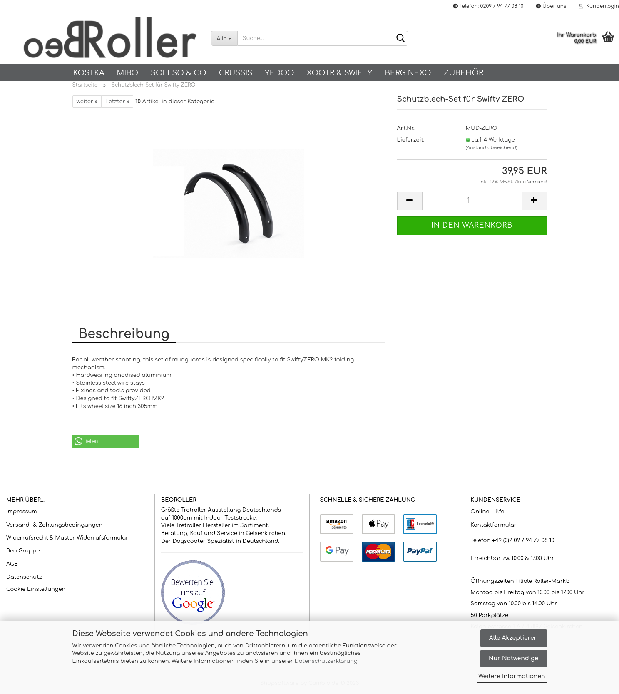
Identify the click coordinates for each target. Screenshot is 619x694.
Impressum (21, 512)
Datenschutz (24, 577)
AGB (12, 564)
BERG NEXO (408, 73)
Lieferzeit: (411, 140)
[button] (105, 441)
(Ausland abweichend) (491, 147)
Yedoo (279, 73)
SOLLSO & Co (178, 73)
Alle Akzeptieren (513, 638)
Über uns (551, 6)
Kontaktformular (493, 525)
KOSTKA (88, 73)
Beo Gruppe (23, 551)
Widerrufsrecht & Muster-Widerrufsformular (67, 538)
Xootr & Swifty (340, 73)
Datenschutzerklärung (326, 661)
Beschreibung (124, 334)
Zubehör (464, 73)
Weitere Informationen (511, 676)
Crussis (235, 73)
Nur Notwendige (513, 658)
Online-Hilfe (487, 512)
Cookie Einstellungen (35, 589)
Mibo (127, 73)
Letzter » (117, 101)
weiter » (87, 101)
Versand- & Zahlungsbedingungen (54, 525)
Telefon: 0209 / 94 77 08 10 (488, 6)
